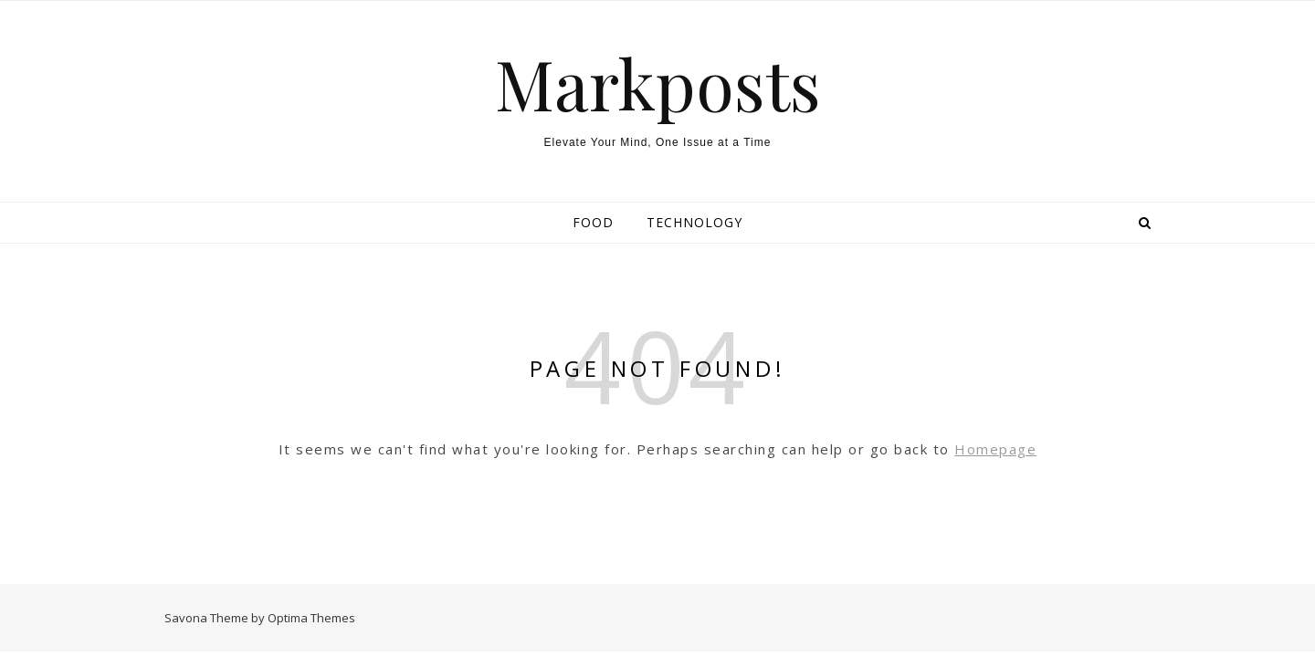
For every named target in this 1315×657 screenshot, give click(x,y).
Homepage (995, 449)
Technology (694, 222)
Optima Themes (311, 618)
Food (593, 222)
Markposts (658, 83)
